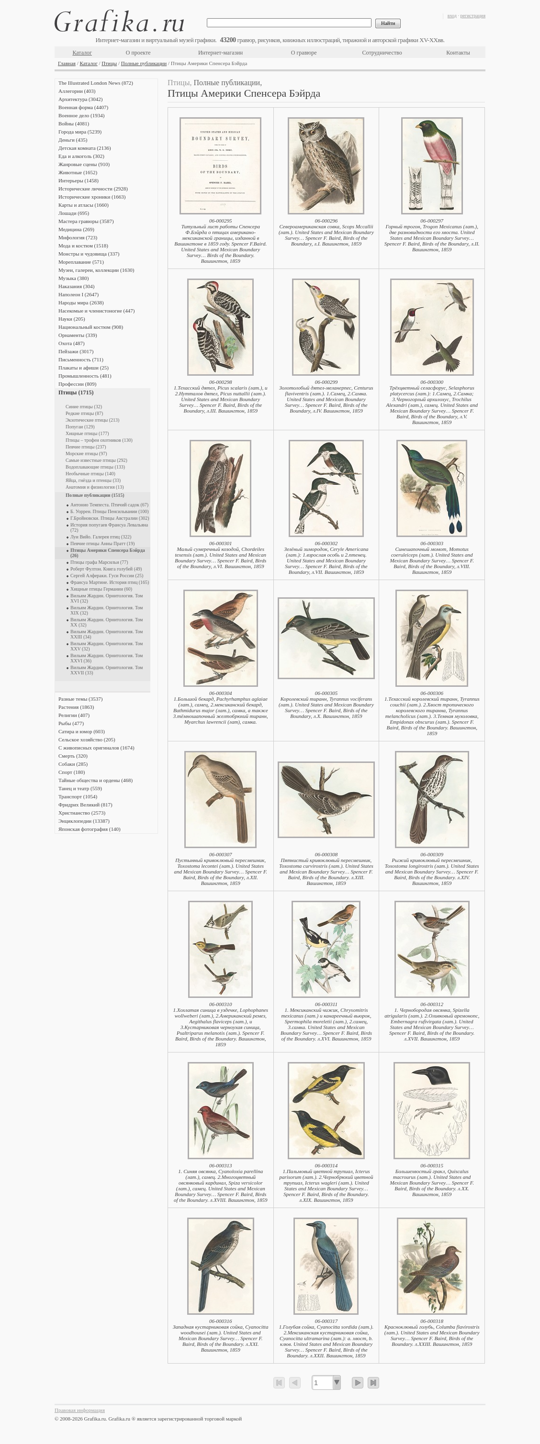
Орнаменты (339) (77, 335)
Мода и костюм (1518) (83, 245)
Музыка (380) (73, 278)
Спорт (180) (71, 772)
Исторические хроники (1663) (91, 197)
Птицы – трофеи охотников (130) (99, 440)
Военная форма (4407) (83, 107)
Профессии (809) (77, 384)
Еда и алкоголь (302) (81, 156)
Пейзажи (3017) (76, 351)
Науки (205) (71, 319)
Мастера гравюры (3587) (86, 221)
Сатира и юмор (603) (81, 731)
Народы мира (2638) (81, 302)
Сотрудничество (382, 52)
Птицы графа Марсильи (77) (99, 562)
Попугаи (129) (80, 426)
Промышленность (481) (85, 376)
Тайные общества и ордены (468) (95, 780)
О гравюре (304, 52)
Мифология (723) (77, 237)
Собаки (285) (73, 764)
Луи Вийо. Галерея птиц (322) (100, 536)
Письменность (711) (80, 359)
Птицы (109, 63)
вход (452, 15)
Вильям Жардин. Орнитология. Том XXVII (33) (106, 670)
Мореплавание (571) (81, 262)
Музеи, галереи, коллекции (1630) (96, 270)
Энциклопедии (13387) (84, 821)
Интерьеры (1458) (78, 180)
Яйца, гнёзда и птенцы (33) (93, 480)
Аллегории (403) (76, 91)
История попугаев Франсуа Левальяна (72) (109, 527)
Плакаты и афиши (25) (83, 367)
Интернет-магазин (220, 52)
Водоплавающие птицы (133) (95, 467)
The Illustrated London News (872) (95, 83)
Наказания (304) (76, 286)
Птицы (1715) (75, 392)
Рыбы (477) (71, 723)
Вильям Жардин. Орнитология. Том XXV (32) (106, 646)
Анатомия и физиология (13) (95, 487)
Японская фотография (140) (89, 829)
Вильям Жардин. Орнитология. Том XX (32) (106, 622)
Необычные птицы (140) (90, 473)
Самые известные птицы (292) (96, 460)
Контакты (458, 52)
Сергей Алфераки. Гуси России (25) (106, 575)
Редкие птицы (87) (84, 413)
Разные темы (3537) (80, 699)
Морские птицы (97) (86, 453)
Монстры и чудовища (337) (88, 254)
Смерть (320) (73, 756)
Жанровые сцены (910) (84, 164)
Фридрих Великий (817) (85, 804)
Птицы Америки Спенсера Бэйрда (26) (107, 553)
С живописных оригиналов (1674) (96, 747)
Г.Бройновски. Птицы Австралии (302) (109, 518)
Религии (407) (74, 715)
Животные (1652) (77, 172)
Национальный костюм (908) (90, 327)
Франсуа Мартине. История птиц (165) (109, 582)
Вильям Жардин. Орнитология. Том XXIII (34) (106, 634)
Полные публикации (144, 63)
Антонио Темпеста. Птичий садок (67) (109, 504)
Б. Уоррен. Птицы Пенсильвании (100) (109, 511)
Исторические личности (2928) (93, 188)
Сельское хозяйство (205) (86, 739)
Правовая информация (80, 1410)
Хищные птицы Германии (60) (101, 589)
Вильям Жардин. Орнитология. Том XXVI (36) (106, 658)
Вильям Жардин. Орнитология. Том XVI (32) (106, 598)
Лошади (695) (73, 213)
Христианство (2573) (81, 813)
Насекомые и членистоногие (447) (96, 310)
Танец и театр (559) (80, 788)
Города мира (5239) (79, 131)
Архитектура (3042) (80, 99)
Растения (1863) (76, 707)
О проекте (138, 52)
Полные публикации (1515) (95, 495)
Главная (67, 63)
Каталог (82, 52)
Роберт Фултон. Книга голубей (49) (106, 568)
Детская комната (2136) (84, 148)
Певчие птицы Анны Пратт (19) (102, 543)
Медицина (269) (76, 229)
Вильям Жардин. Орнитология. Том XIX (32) (106, 610)
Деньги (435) (72, 140)
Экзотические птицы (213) (92, 420)
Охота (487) (71, 343)
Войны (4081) (73, 123)
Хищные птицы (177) (87, 433)
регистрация (472, 15)
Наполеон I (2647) (78, 294)
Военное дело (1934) (81, 115)
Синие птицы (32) (84, 406)
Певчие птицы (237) (86, 446)
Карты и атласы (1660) (83, 205)
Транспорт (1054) (77, 796)
